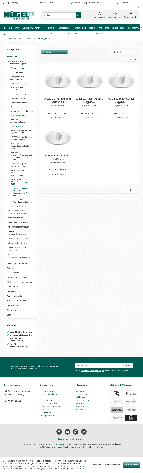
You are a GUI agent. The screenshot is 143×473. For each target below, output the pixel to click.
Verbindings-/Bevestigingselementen (20, 257)
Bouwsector (12, 291)
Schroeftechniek (47, 391)
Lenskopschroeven (18, 98)
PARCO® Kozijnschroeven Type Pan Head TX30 (21, 138)
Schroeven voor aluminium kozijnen (17, 212)
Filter (47, 52)
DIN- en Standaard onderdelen (17, 248)
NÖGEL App (81, 391)
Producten (11, 310)
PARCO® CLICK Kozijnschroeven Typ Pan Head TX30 (20, 146)
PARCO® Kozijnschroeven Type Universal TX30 (21, 165)
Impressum (80, 439)
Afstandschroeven (18, 206)
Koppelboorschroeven (19, 94)
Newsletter (80, 403)
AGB (72, 439)
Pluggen (10, 268)
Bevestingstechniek (49, 394)
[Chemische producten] (85, 27)
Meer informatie (77, 468)
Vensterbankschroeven (20, 102)
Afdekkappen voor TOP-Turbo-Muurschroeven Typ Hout (21, 192)
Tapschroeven (16, 107)
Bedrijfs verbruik (47, 415)
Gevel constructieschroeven (18, 232)
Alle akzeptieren (113, 464)
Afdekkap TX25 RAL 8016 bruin (89, 100)
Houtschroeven (16, 217)
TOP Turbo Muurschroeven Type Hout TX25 (22, 181)
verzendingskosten (55, 444)
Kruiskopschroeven (18, 115)
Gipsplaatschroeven (18, 222)
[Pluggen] (51, 27)
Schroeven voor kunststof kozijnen (17, 62)
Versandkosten (82, 400)
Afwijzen (97, 464)
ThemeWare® (98, 447)
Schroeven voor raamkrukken (16, 88)
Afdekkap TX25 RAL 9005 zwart (121, 100)
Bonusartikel (13, 305)
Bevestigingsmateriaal (17, 263)
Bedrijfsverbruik (14, 296)
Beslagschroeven (17, 68)
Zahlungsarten (82, 397)
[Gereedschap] (65, 27)
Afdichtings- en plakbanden (20, 282)
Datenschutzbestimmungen (92, 370)
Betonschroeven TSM (19, 238)
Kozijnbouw (12, 286)
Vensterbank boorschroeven (22, 111)
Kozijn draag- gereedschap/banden (18, 120)
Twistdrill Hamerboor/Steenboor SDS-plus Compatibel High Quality (22, 156)
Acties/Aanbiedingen (16, 300)
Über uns (80, 406)
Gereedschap (13, 272)
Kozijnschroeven (17, 126)
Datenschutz (63, 439)
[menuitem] (131, 15)
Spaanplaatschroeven (19, 227)
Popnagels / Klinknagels (20, 243)
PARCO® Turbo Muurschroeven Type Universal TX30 (19, 172)
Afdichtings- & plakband (50, 406)
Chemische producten (17, 277)
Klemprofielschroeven (19, 83)
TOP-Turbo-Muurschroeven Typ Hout (22, 200)
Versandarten (81, 394)
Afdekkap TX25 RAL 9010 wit (57, 157)
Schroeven (12, 56)
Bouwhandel (46, 412)
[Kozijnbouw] (133, 27)
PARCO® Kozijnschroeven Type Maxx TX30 (21, 131)
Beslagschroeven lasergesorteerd (17, 77)
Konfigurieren (131, 464)
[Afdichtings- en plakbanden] (111, 27)
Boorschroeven (17, 72)
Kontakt (79, 409)
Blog (9, 314)
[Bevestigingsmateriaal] (33, 27)
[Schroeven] (14, 27)
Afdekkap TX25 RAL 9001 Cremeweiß (57, 100)
